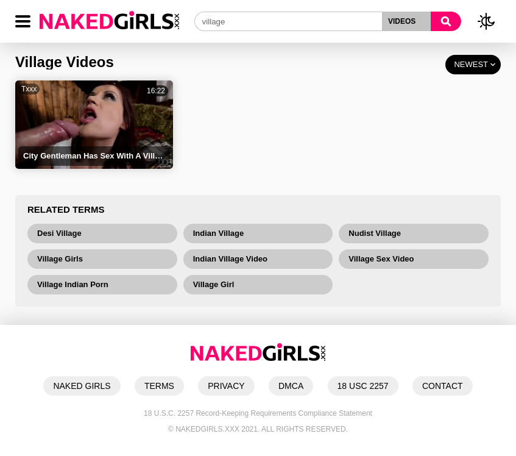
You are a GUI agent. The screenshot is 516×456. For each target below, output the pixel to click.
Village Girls (60, 258)
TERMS (159, 386)
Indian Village (218, 233)
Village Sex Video (381, 258)
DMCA (290, 386)
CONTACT (442, 386)
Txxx (29, 89)
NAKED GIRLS (81, 386)
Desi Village (59, 233)
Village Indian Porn (72, 284)
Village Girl (214, 284)
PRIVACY (226, 386)
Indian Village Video (230, 258)
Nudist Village (374, 233)
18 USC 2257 (363, 386)
